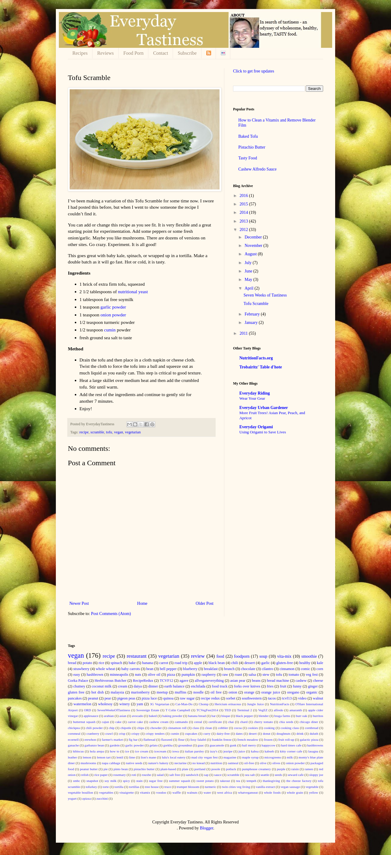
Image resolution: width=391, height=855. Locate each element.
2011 (244, 333)
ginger (313, 686)
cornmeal (74, 733)
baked (153, 716)
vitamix (145, 792)
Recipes (80, 53)
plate (185, 769)
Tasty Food (247, 158)
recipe (84, 432)
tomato (294, 674)
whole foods (272, 792)
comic (305, 669)
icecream (160, 751)
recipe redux (210, 698)
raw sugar (187, 698)
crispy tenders (155, 733)
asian (123, 716)
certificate (215, 722)
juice (241, 751)
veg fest (312, 674)
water (207, 792)
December (253, 237)
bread (72, 663)
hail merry (249, 745)
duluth (314, 733)
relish (85, 775)
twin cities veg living (236, 787)
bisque (225, 716)
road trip (180, 663)
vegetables (106, 792)
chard (243, 722)
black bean (216, 663)
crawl (109, 733)
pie (106, 769)
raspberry (209, 674)
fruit (283, 686)
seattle (264, 775)
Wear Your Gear (252, 398)
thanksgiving (271, 781)
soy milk (111, 781)
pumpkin (188, 674)
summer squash (179, 781)
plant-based (168, 769)
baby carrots (130, 669)
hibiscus (78, 751)
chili (234, 663)
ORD (87, 710)
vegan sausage (290, 787)
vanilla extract (265, 787)
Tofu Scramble (256, 303)
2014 (244, 212)
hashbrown (95, 674)
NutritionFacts (279, 704)
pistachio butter (144, 769)
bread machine (278, 680)
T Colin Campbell (177, 710)
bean (149, 669)
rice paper (101, 775)
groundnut (185, 745)
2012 (244, 229)
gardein (115, 745)
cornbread (311, 728)
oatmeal (233, 763)
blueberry (190, 669)
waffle (176, 792)
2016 (244, 195)
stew (265, 674)
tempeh (251, 781)
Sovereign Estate (147, 710)
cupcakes (191, 733)
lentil (120, 757)
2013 (244, 221)
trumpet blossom (188, 787)
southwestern (252, 698)
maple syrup (250, 757)
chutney (79, 686)
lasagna (313, 751)
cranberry (92, 733)
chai (231, 722)
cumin (110, 329)
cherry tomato (263, 722)
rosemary (119, 775)
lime (132, 757)
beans (256, 680)
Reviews (105, 53)
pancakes (75, 698)
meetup (162, 692)
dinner (153, 686)
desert (253, 733)
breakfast (211, 669)
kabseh (269, 751)
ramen (309, 769)
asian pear (237, 680)
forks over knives (247, 686)
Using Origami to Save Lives (262, 432)
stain (139, 781)
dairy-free (223, 733)
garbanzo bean (94, 745)
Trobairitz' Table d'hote (260, 367)
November (253, 245)
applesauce (90, 716)
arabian (109, 716)
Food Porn (133, 53)
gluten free (76, 692)
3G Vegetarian (159, 704)
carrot (163, 663)
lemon (87, 757)
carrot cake (135, 722)
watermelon (82, 704)
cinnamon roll (177, 728)
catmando (181, 722)
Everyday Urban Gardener (263, 407)
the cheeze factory (298, 781)
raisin (295, 769)
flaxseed (166, 739)
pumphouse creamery (256, 769)
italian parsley (194, 751)
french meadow (247, 739)
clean (208, 728)
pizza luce (149, 698)
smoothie (309, 656)
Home (142, 603)
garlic (265, 663)
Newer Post (79, 603)
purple (281, 769)
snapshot (92, 781)
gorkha (168, 745)
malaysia (117, 692)
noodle (198, 692)
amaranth (295, 710)
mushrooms (88, 763)
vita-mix (284, 656)
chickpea (74, 728)
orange (249, 692)
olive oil (154, 674)
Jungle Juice (255, 704)
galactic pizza (309, 739)
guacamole (217, 745)
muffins (180, 692)
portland (199, 769)
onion (233, 692)
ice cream (141, 751)
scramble (97, 432)
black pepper (244, 716)
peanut (93, 698)
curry (207, 733)
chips (140, 728)
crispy (135, 733)
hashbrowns (315, 745)
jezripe (227, 751)
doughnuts (284, 733)
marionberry (140, 692)
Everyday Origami (256, 427)
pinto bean (121, 769)
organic (312, 692)
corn (320, 669)
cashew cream (158, 722)
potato (87, 663)
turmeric (210, 787)
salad (160, 775)
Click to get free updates (253, 71)
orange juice (270, 692)
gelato (154, 745)
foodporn (241, 656)
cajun (105, 722)
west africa (224, 792)
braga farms (282, 716)
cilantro (267, 669)
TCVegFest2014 (207, 710)
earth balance (174, 686)
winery (124, 704)
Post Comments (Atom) (111, 613)
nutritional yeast (133, 291)
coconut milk (101, 686)
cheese (318, 680)
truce (167, 787)
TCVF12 (166, 680)
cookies (253, 728)
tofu (109, 432)
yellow (313, 792)
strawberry (81, 669)
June (248, 271)
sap (206, 775)
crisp (122, 733)
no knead (198, 763)
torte (106, 787)
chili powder (94, 728)
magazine (229, 757)
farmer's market (112, 739)
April (249, 288)
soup (263, 656)
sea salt (250, 775)
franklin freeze (222, 739)
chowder (156, 728)
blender (264, 716)
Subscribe (187, 53)
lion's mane (148, 757)
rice (101, 663)
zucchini (102, 798)
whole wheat (105, 669)
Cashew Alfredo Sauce (257, 169)
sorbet (230, 698)
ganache (73, 745)
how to (114, 751)
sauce (218, 775)
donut (266, 733)
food (220, 656)
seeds (278, 775)
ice (127, 751)
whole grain (295, 792)
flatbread (149, 739)
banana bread (197, 716)
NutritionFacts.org (256, 358)
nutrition (216, 763)
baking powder (172, 716)
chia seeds (286, 722)
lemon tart (104, 757)
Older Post (205, 603)
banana (147, 663)
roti (134, 775)
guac (201, 745)
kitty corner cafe (291, 751)
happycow (268, 745)
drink (300, 733)
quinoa (168, 698)
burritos (318, 716)
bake (132, 663)
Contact (160, 53)
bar (213, 716)
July (248, 262)
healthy (305, 663)
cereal (198, 722)
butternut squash (84, 722)
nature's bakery (158, 763)
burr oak (301, 716)
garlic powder (113, 306)
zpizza (86, 798)
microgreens (272, 757)
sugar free (156, 781)
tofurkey (91, 787)
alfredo (278, 710)
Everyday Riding (254, 393)
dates (239, 733)
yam (140, 704)
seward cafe (296, 775)
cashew (301, 680)
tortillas (134, 787)
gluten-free (284, 663)
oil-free (249, 763)
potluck (231, 769)
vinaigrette (127, 792)
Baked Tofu (248, 136)
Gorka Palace (78, 680)
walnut (318, 698)
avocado (137, 716)
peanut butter (89, 769)
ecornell (73, 739)
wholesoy (105, 704)
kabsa (255, 751)
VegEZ (263, 710)
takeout (225, 781)
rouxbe (146, 775)
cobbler (223, 728)
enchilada (198, 686)
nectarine (180, 763)
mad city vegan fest (204, 757)
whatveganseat (248, 792)
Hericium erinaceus (228, 704)
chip (111, 728)
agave (184, 680)
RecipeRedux (143, 680)
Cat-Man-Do (183, 704)
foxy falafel (198, 739)
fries (270, 686)
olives (276, 763)
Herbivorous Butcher (110, 680)
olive (263, 763)
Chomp (203, 704)
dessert (249, 663)
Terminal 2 (244, 710)
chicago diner (309, 722)
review (198, 656)
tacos (272, 698)
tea (238, 781)
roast (238, 674)
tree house (152, 787)
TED (227, 710)
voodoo (161, 792)
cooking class (289, 728)
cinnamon (287, 669)
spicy (126, 781)
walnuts (192, 792)
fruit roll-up (286, 739)
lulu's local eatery (174, 757)
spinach (116, 663)
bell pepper (168, 669)
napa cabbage (111, 763)
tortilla (118, 787)
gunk (233, 745)
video (302, 698)
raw (225, 674)
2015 (244, 204)
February (252, 314)
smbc (76, 781)
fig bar (133, 739)
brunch (229, 669)
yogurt (72, 798)
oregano (293, 692)
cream (122, 686)
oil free (216, 692)
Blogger (206, 828)
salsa (252, 674)
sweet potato (205, 781)
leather (72, 757)
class (195, 728)
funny (297, 686)
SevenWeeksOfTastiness (113, 710)
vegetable (311, 787)
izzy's (213, 751)
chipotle (125, 728)
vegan (118, 432)
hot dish (97, 692)
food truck (219, 686)
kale (320, 663)
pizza (171, 674)
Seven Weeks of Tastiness (265, 295)
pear (108, 698)
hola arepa (97, 751)
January (251, 322)
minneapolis (119, 674)
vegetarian (133, 432)
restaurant (137, 656)
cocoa (238, 728)
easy (76, 674)
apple (198, 663)
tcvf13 (287, 698)
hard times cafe (291, 745)
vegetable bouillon (80, 792)
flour (181, 739)
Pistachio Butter (251, 147)
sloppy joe (316, 775)
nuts (138, 674)
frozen (268, 739)
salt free (174, 775)
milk (290, 757)
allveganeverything (209, 680)
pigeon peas (126, 698)
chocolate (248, 669)
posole (215, 769)
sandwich (192, 775)
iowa (175, 751)
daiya (138, 686)
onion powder (113, 314)
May (248, 279)
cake (118, 722)
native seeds (134, 763)
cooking (269, 728)
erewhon (90, 739)
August (251, 254)
